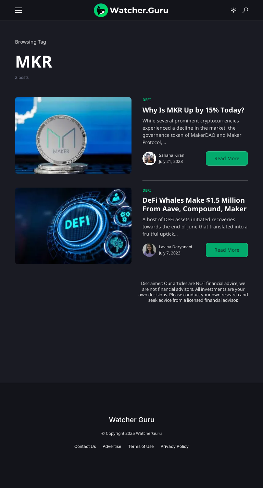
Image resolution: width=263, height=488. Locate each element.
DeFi (146, 99)
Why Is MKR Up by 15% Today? (193, 110)
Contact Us (85, 446)
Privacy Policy (175, 446)
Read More (226, 158)
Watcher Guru (131, 420)
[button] (18, 10)
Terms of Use (141, 446)
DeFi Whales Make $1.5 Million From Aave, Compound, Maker (194, 204)
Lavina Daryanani (175, 247)
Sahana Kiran (171, 155)
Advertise (112, 446)
